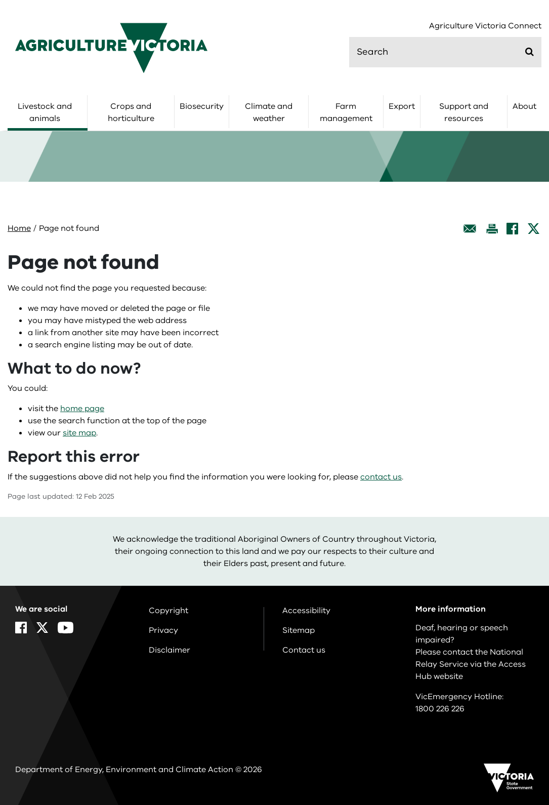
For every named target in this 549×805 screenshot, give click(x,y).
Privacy (163, 630)
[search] (445, 52)
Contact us (303, 650)
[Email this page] (470, 228)
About (524, 106)
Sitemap (298, 630)
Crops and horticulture (131, 112)
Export (402, 106)
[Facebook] (512, 228)
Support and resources (463, 112)
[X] (533, 228)
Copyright (168, 610)
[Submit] (529, 51)
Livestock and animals (45, 112)
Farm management (346, 112)
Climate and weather (268, 112)
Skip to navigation (0, 0)
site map (79, 432)
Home (19, 228)
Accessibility (306, 610)
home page (82, 408)
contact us (381, 476)
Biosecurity (202, 106)
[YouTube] (65, 627)
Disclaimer (169, 650)
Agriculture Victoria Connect (485, 26)
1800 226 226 (439, 708)
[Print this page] (492, 228)
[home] (111, 47)
